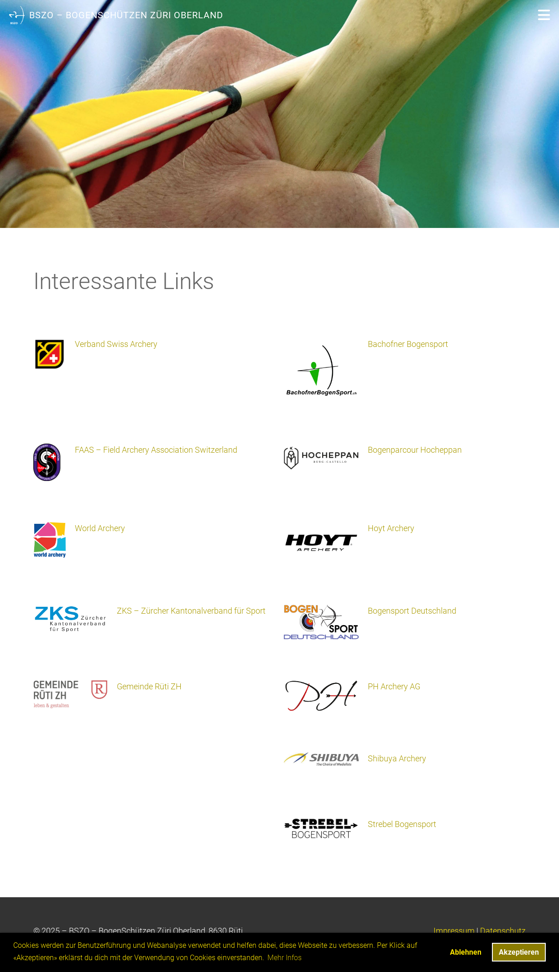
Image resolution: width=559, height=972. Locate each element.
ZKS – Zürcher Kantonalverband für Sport (191, 610)
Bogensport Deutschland (412, 610)
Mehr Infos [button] (284, 957)
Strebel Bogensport (402, 824)
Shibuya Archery (397, 758)
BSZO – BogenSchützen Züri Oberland (126, 15)
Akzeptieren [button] (519, 952)
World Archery (100, 528)
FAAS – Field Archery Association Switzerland (156, 450)
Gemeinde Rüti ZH (149, 686)
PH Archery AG (394, 686)
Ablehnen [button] (465, 952)
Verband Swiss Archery (116, 344)
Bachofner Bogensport (408, 344)
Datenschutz (503, 931)
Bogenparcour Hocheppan (415, 450)
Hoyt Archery (391, 528)
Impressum (454, 931)
